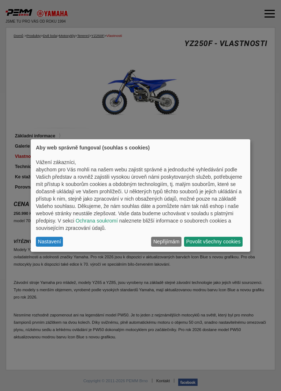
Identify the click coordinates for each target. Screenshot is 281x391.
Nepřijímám (166, 241)
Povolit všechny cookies (213, 241)
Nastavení (49, 241)
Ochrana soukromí (97, 221)
